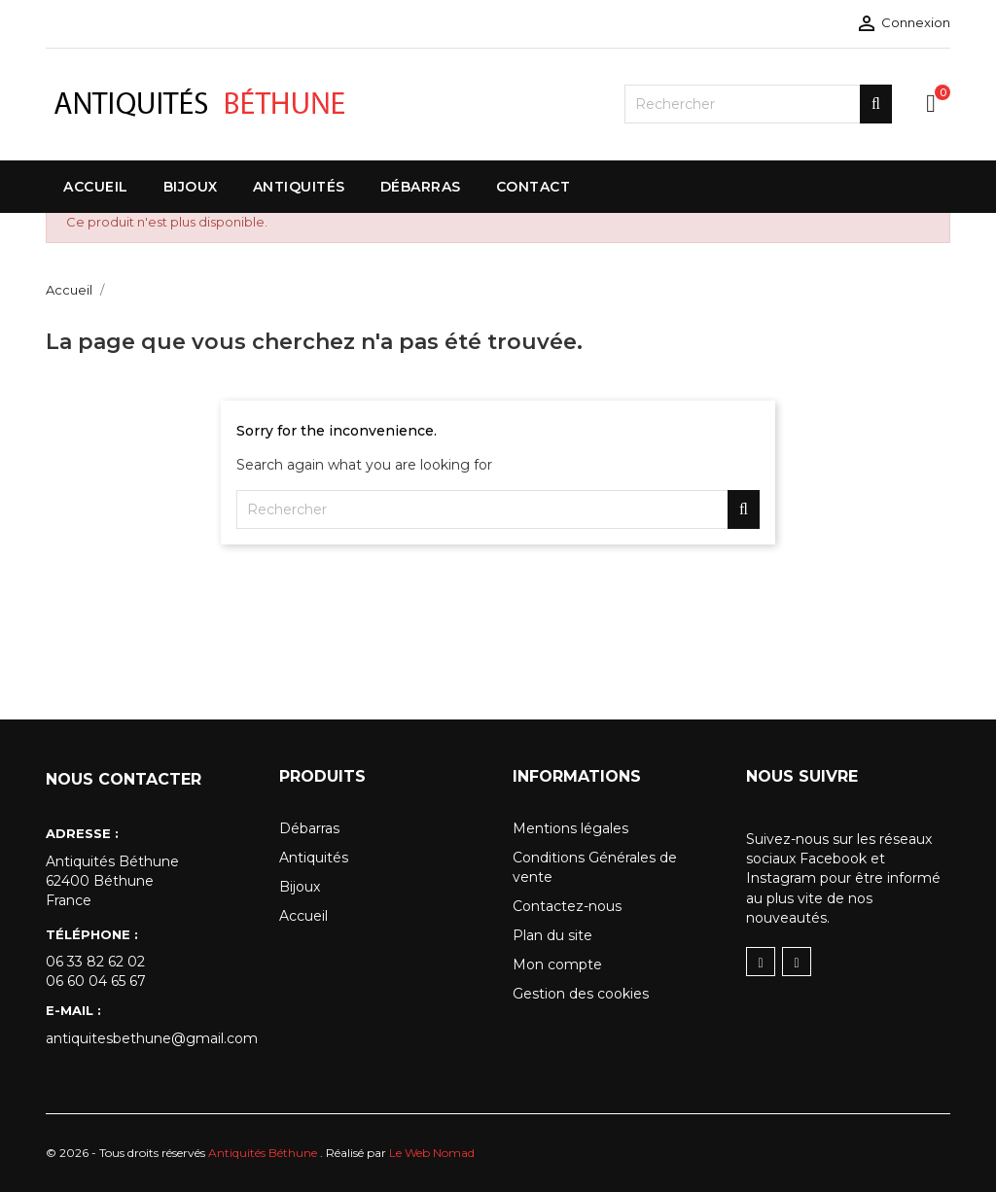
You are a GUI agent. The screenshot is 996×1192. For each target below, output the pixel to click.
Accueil (303, 916)
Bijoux (299, 886)
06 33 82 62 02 (95, 961)
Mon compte (557, 964)
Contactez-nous (567, 906)
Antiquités (313, 857)
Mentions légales (570, 828)
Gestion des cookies (581, 993)
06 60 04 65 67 (96, 981)
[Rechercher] (758, 104)
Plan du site (552, 935)
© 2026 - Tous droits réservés (183, 1152)
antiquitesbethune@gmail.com (148, 1038)
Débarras (309, 828)
